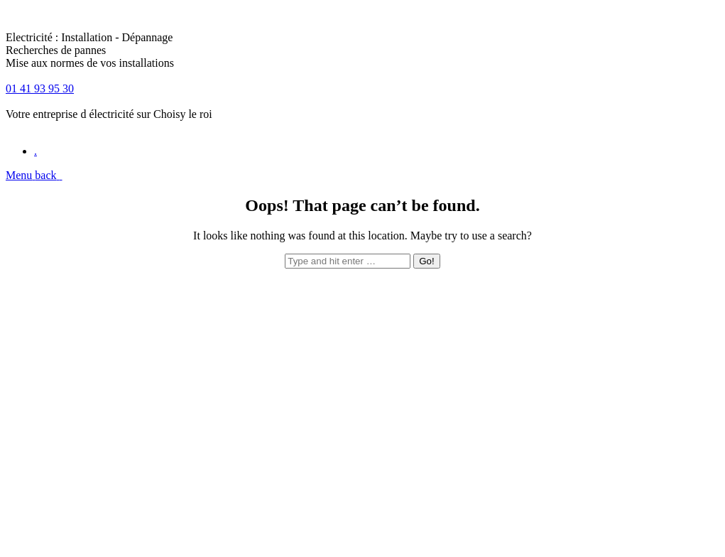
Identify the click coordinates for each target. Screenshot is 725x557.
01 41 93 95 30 (40, 88)
